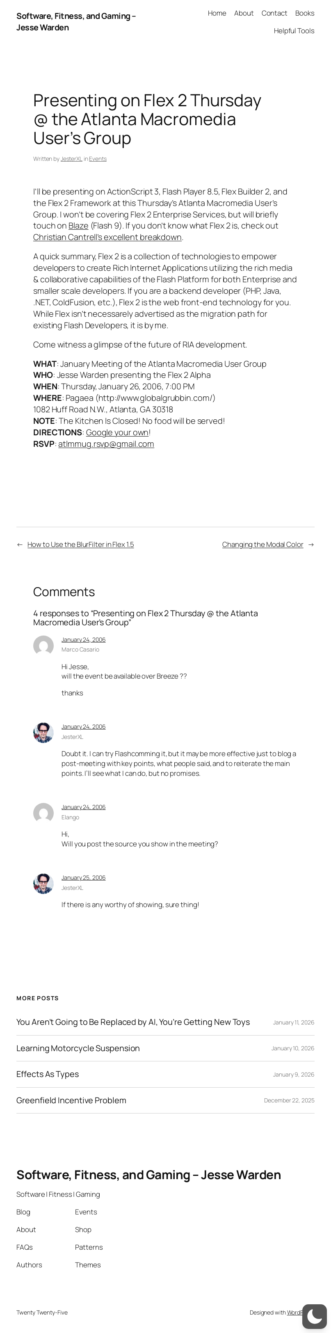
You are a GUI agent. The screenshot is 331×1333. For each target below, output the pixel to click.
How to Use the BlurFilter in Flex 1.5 (80, 544)
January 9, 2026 (294, 1074)
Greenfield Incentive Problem (71, 1100)
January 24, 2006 (83, 639)
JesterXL (71, 158)
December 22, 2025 (289, 1100)
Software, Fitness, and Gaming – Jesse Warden (148, 1174)
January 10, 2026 (293, 1048)
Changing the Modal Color (263, 544)
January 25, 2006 (83, 877)
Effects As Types (47, 1074)
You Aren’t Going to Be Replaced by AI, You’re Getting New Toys (133, 1022)
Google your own (117, 432)
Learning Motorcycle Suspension (78, 1048)
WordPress (301, 1312)
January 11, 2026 (293, 1022)
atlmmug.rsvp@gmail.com (106, 443)
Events (97, 158)
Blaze (78, 225)
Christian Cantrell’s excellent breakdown (107, 236)
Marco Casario (80, 649)
